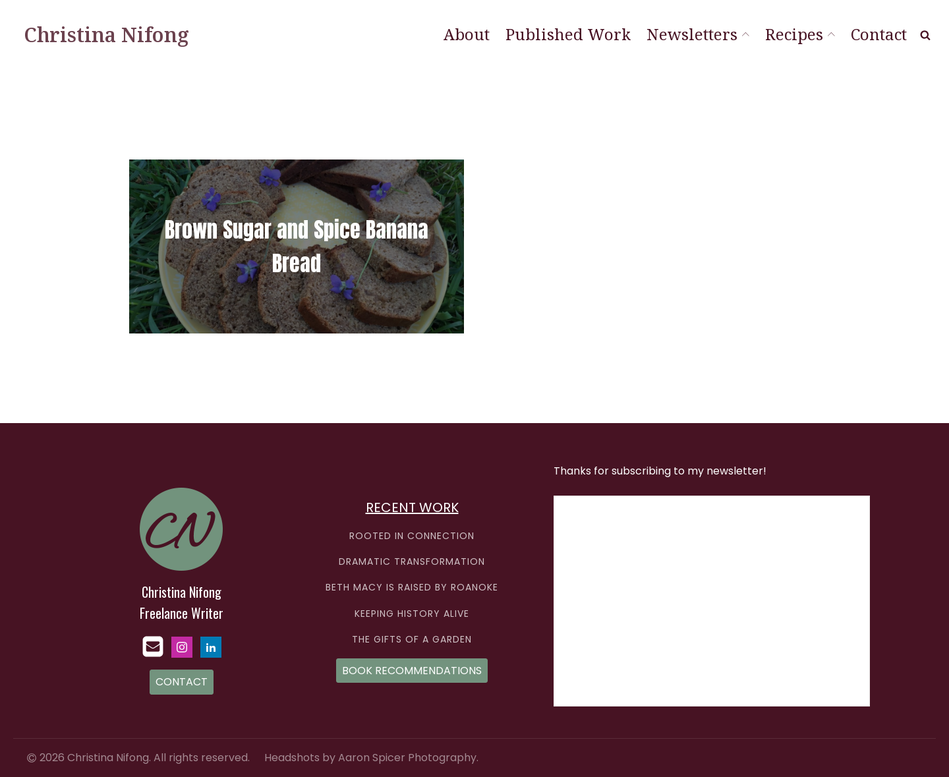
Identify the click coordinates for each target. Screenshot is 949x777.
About (467, 34)
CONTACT (182, 681)
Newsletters (698, 34)
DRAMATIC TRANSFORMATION (412, 562)
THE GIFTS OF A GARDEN (412, 640)
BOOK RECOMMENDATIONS (412, 670)
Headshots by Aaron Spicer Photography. (371, 758)
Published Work (568, 34)
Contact (879, 34)
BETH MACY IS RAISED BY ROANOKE (412, 587)
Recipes (800, 34)
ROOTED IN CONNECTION (411, 536)
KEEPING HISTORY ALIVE (412, 614)
